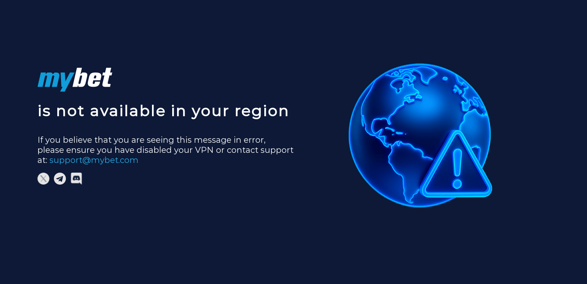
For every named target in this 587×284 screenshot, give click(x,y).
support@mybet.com (94, 160)
